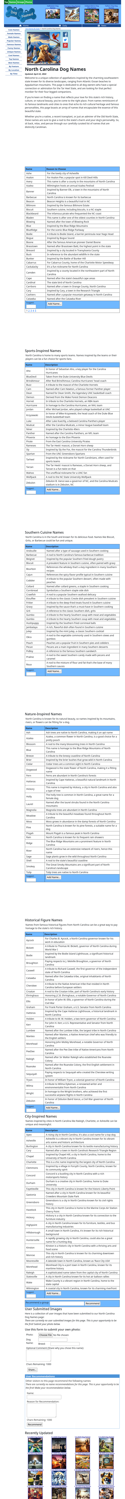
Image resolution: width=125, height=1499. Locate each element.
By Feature (14, 66)
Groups (20, 2)
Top (6, 2)
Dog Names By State (33, 29)
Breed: (41, 1343)
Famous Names (14, 44)
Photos (28, 2)
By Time (13, 73)
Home (23, 25)
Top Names (14, 59)
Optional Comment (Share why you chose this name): (55, 1348)
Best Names (13, 62)
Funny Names (14, 48)
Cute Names (13, 30)
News (101, 25)
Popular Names (14, 40)
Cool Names (13, 55)
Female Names (14, 33)
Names (12, 2)
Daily (62, 25)
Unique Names (14, 51)
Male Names (14, 37)
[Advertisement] (72, 148)
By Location (14, 70)
